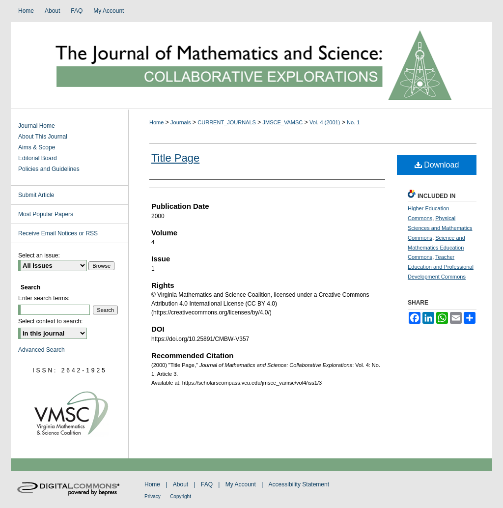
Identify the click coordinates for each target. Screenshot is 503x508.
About (180, 484)
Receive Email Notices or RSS (58, 233)
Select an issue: (39, 255)
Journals (180, 122)
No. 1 (353, 122)
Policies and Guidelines (49, 169)
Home (156, 122)
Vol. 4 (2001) (324, 122)
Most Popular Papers (45, 214)
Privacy (152, 496)
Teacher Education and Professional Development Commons (441, 267)
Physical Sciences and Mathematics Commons (440, 228)
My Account (240, 484)
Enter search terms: (44, 298)
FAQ (207, 484)
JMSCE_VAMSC (283, 122)
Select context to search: (50, 321)
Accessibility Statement (299, 484)
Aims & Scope (36, 147)
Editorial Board (37, 158)
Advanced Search (41, 349)
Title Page (175, 158)
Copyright (180, 496)
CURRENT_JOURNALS (226, 122)
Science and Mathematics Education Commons (436, 247)
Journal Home (36, 125)
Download (437, 165)
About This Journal (42, 136)
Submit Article (36, 195)
